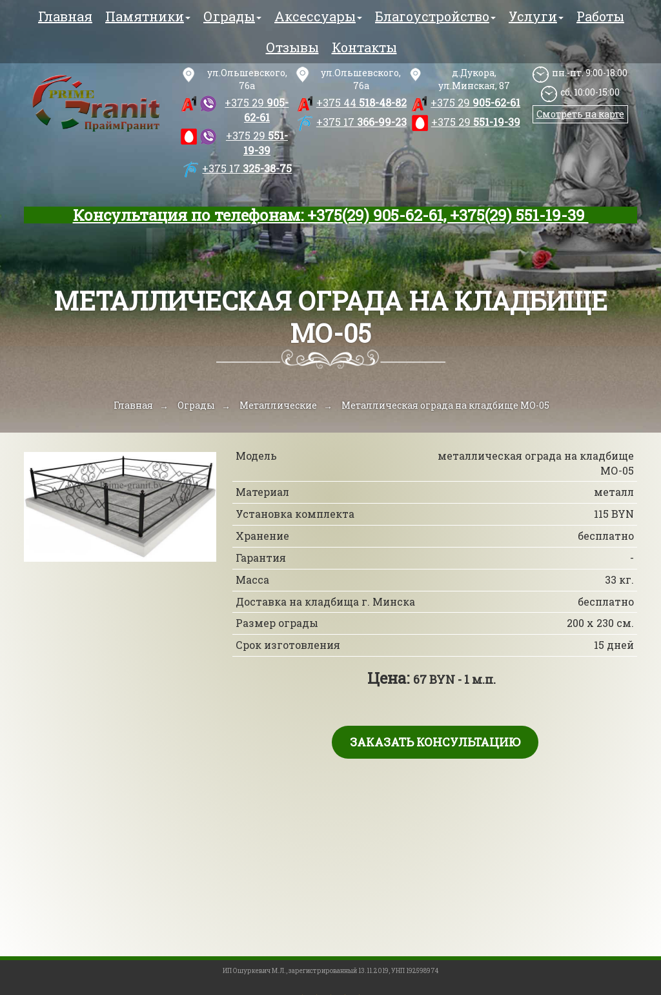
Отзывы (292, 47)
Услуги (536, 16)
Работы (600, 16)
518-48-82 (361, 102)
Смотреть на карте (580, 114)
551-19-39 (257, 142)
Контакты (364, 47)
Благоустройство (435, 16)
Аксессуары (318, 16)
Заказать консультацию (435, 742)
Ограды (232, 16)
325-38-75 (247, 168)
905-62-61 (257, 110)
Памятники (147, 16)
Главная (65, 16)
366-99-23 (361, 121)
